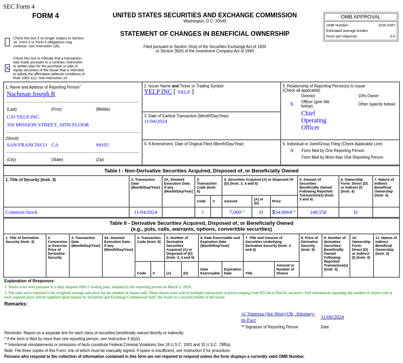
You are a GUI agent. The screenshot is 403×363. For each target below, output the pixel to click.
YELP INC (158, 91)
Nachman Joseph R (31, 94)
